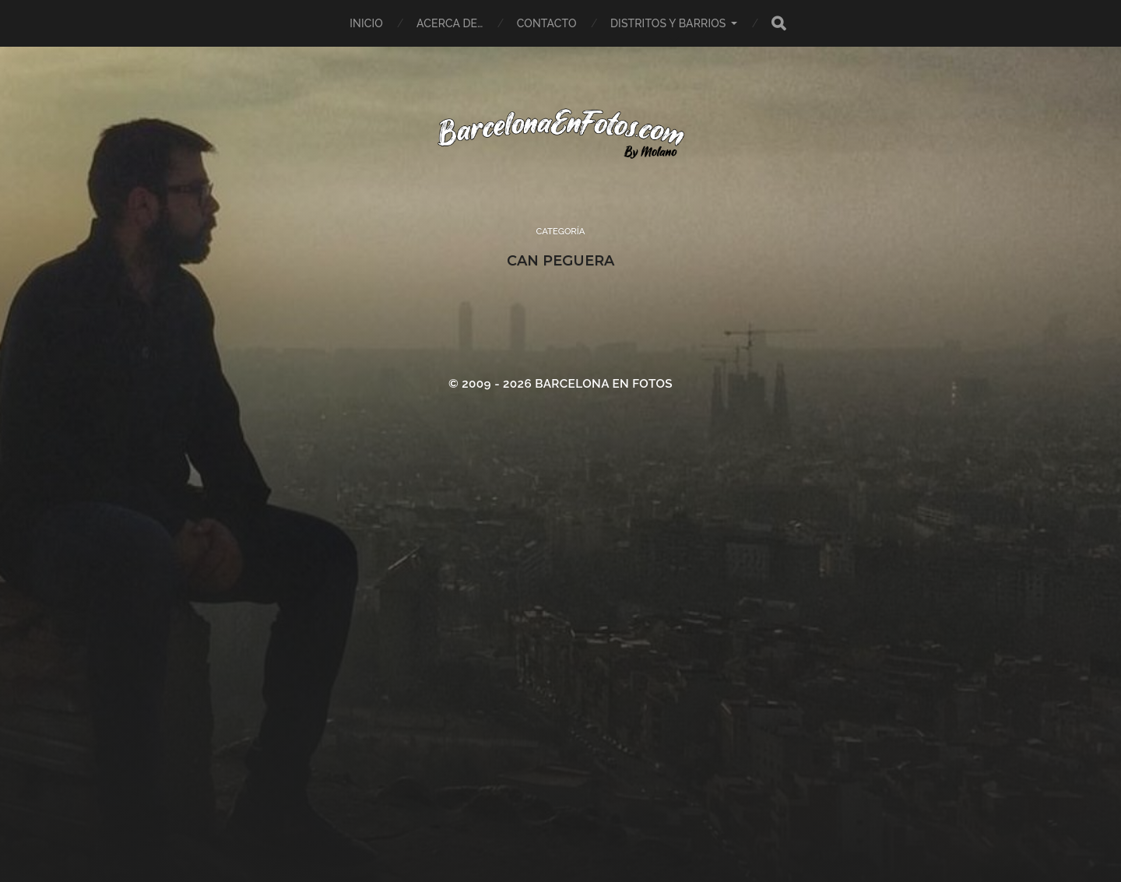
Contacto (547, 23)
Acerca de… (449, 23)
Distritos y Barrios (668, 23)
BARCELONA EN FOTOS (604, 384)
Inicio (366, 23)
